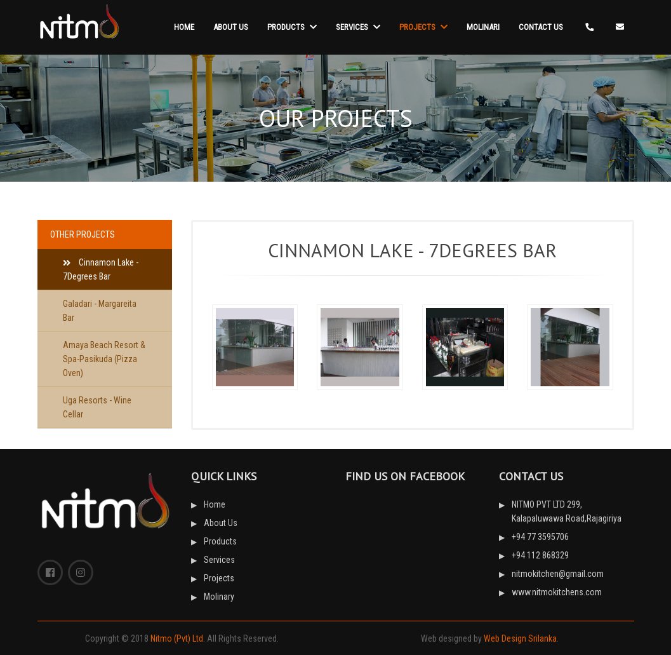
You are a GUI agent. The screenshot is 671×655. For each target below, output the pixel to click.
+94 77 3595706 (540, 537)
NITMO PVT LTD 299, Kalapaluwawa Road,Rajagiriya (566, 511)
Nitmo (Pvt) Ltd (176, 638)
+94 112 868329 (540, 555)
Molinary (219, 596)
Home (184, 27)
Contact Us (541, 27)
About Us (230, 27)
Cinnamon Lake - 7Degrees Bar (100, 269)
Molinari (483, 27)
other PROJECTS (82, 234)
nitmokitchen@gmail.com (558, 574)
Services (358, 27)
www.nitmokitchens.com (557, 592)
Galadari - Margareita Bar (99, 311)
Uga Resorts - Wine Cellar (97, 407)
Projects (423, 27)
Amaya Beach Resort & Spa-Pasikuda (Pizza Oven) (104, 359)
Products (292, 27)
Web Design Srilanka (520, 638)
